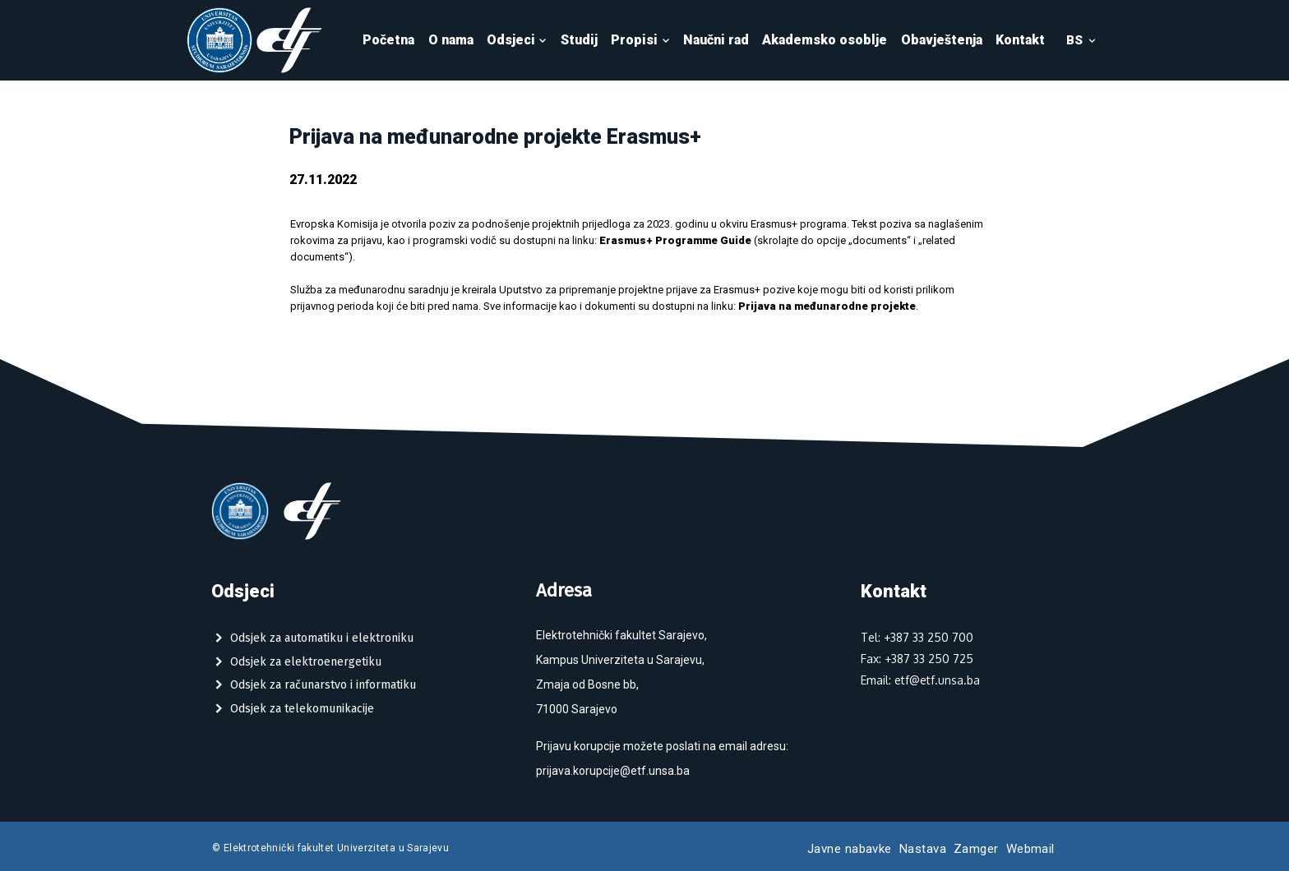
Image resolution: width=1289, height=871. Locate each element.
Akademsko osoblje (824, 40)
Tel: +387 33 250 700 (917, 637)
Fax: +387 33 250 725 (917, 659)
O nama (451, 40)
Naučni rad (716, 40)
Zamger (976, 848)
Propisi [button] (640, 40)
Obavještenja (941, 40)
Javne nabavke (849, 848)
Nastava (922, 848)
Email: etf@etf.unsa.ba (920, 680)
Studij (579, 40)
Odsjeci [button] (517, 40)
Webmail (1030, 848)
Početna (388, 40)
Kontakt (1020, 40)
